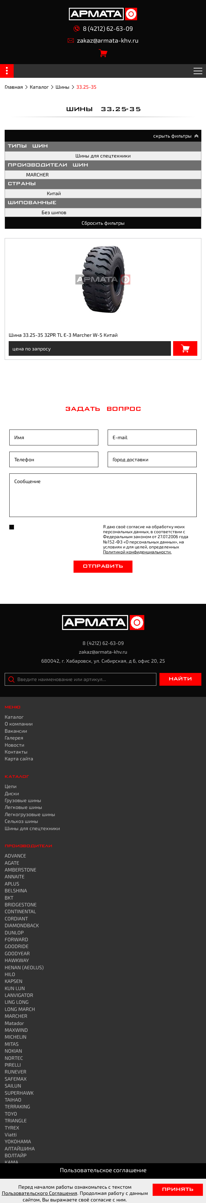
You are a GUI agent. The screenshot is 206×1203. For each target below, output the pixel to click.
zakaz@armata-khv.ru (103, 40)
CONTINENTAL (20, 911)
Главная (14, 87)
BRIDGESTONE (21, 904)
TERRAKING (17, 1106)
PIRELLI (13, 1065)
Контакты (16, 751)
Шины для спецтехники (103, 155)
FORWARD (16, 939)
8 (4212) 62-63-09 (103, 28)
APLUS (12, 883)
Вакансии (16, 731)
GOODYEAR (17, 953)
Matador (14, 1023)
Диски (12, 793)
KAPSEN (13, 981)
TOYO (11, 1113)
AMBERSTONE (20, 869)
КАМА (11, 1162)
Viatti (11, 1134)
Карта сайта (19, 758)
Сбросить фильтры (103, 223)
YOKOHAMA (18, 1141)
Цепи (10, 786)
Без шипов (54, 212)
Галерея (14, 737)
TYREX (12, 1127)
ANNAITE (15, 876)
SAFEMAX (16, 1079)
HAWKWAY (17, 960)
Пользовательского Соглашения (39, 1193)
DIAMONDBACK (22, 925)
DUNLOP (14, 932)
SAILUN (13, 1085)
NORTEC (14, 1058)
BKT (9, 897)
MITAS (12, 1044)
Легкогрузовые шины (30, 814)
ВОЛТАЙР (15, 1155)
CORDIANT (16, 918)
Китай (54, 193)
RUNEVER (15, 1071)
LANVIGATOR (19, 995)
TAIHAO (13, 1099)
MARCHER (37, 174)
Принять (178, 1189)
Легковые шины (23, 807)
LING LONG (17, 1002)
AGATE (12, 863)
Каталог (39, 87)
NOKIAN (13, 1051)
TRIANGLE (16, 1120)
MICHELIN (15, 1037)
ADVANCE (15, 855)
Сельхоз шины (21, 821)
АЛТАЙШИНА (20, 1148)
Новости (14, 745)
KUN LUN (15, 988)
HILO (10, 974)
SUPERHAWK (19, 1093)
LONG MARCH (20, 1009)
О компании (19, 723)
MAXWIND (16, 1030)
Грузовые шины (23, 800)
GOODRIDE (17, 946)
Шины (62, 87)
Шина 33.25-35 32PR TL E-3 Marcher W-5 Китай (63, 335)
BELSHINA (16, 890)
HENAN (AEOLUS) (24, 967)
